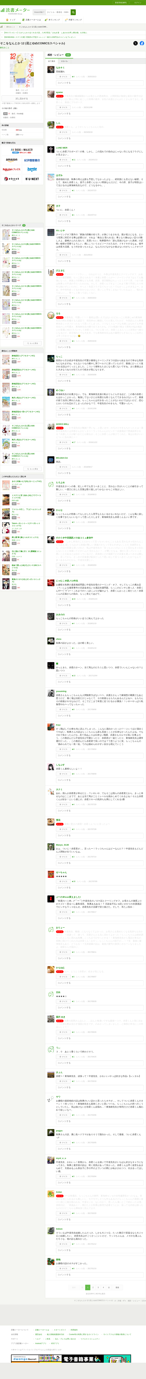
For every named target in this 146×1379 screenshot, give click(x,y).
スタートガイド (60, 1316)
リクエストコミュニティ (90, 1325)
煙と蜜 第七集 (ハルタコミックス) (25, 537)
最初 (74, 1287)
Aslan (59, 1192)
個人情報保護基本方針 (55, 1321)
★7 (73, 298)
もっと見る (32, 343)
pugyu (59, 1130)
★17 (73, 442)
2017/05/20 (92, 1032)
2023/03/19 (88, 132)
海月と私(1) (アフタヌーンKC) (23, 398)
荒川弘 (14, 584)
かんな (59, 510)
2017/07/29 (92, 804)
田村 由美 (15, 500)
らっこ (59, 356)
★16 (73, 599)
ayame (59, 92)
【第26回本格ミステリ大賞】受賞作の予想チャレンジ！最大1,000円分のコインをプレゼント (39, 37)
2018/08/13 (92, 494)
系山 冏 (14, 570)
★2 (73, 494)
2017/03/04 (92, 1176)
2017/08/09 (92, 774)
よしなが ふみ (17, 484)
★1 (73, 190)
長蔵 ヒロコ (16, 540)
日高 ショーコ (17, 556)
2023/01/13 (93, 160)
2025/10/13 (92, 77)
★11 (73, 160)
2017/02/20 (92, 1213)
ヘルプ (37, 1325)
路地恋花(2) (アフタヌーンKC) (23, 370)
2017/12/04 (93, 676)
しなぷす (60, 765)
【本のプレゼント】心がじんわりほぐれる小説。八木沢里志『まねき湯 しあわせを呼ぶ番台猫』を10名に (45, 33)
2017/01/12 (92, 1244)
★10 (73, 676)
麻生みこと (10, 27)
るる (58, 313)
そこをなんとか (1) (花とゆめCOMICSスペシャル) (23, 427)
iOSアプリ (55, 1330)
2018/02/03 (92, 565)
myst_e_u (61, 1158)
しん (58, 123)
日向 (58, 992)
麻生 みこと (16, 235)
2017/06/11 (92, 952)
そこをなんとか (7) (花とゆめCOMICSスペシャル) (23, 231)
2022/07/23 (92, 190)
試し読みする (22, 98)
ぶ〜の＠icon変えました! (68, 897)
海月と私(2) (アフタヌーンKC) (23, 440)
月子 (58, 206)
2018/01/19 (92, 623)
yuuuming (61, 691)
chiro (58, 639)
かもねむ (60, 967)
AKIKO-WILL (62, 424)
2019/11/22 (93, 442)
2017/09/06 (92, 709)
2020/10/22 (92, 298)
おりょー (60, 927)
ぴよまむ (60, 270)
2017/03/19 (92, 1081)
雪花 (58, 820)
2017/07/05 (93, 881)
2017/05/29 (92, 1001)
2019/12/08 (92, 408)
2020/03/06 (92, 375)
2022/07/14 (92, 215)
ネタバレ (64, 61)
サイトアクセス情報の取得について (117, 1321)
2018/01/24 (93, 599)
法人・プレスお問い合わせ (65, 1325)
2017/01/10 (92, 1268)
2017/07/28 (92, 829)
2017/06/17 (92, 912)
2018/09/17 (88, 467)
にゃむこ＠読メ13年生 (67, 580)
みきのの (60, 614)
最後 (117, 1287)
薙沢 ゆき (60, 1017)
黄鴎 (58, 1259)
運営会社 (38, 1321)
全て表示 (51, 61)
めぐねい (60, 390)
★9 (73, 1143)
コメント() (80, 77)
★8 (73, 709)
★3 (73, 522)
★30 (73, 881)
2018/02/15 (92, 522)
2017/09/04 (92, 749)
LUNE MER (61, 147)
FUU (58, 725)
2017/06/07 (92, 977)
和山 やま (15, 514)
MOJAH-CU (62, 458)
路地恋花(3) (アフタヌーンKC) (23, 384)
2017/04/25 (92, 1057)
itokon (59, 1229)
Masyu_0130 (62, 845)
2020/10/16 (92, 341)
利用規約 (74, 1316)
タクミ (59, 789)
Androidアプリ (40, 1330)
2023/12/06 (88, 107)
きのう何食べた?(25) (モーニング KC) (27, 481)
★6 (73, 774)
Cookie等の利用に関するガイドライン (84, 1321)
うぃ (58, 1047)
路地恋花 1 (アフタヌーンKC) (23, 356)
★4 (73, 77)
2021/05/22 (88, 255)
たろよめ (60, 482)
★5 (73, 1115)
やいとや (60, 230)
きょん (59, 1072)
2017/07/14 (92, 857)
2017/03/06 (92, 1115)
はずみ (59, 175)
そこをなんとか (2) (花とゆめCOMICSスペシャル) (23, 455)
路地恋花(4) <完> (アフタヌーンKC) (26, 412)
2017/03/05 (92, 1142)
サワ (58, 1097)
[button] (73, 12)
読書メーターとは (42, 1316)
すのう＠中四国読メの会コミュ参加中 (74, 537)
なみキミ (60, 67)
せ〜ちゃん (61, 872)
